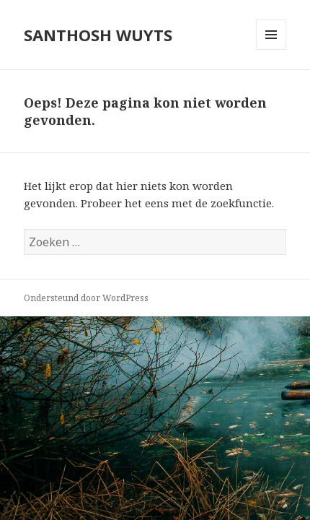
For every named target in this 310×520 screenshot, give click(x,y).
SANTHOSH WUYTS (98, 35)
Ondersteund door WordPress (86, 298)
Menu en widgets (271, 49)
